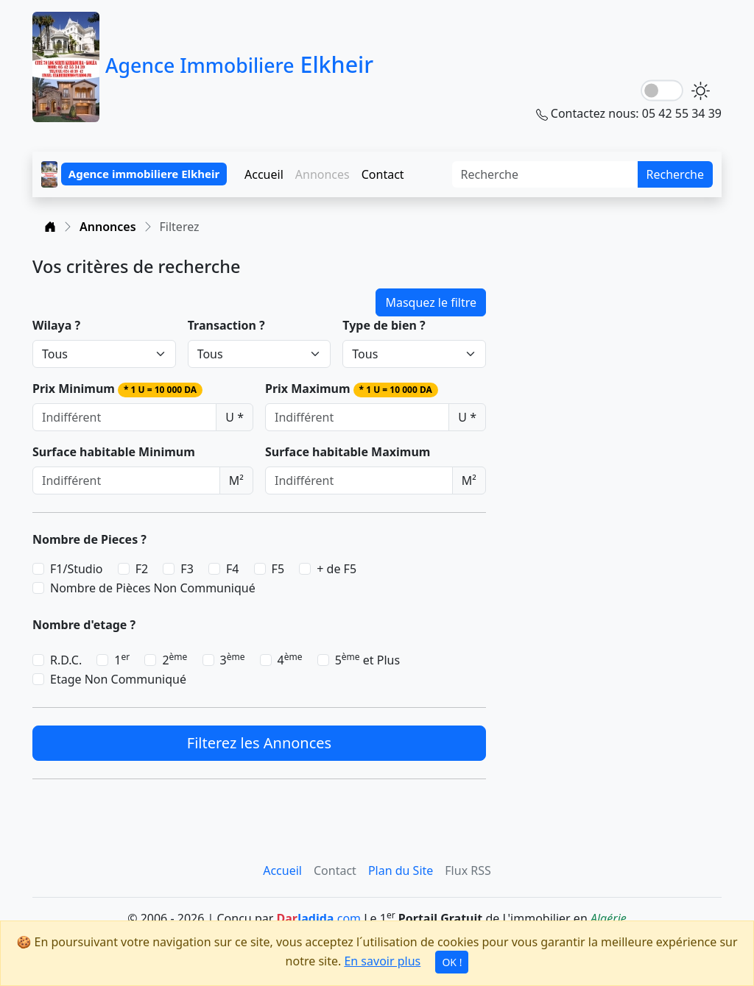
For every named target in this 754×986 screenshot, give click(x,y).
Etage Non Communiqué (118, 679)
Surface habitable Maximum (347, 452)
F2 (141, 569)
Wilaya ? (56, 325)
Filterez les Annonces (259, 743)
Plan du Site (400, 870)
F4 (232, 569)
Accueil (263, 174)
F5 (278, 569)
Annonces (108, 227)
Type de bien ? (383, 325)
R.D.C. (66, 660)
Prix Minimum (117, 388)
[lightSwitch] (662, 91)
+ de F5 (336, 569)
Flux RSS (467, 870)
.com (318, 918)
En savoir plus (382, 961)
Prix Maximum (351, 388)
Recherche (675, 174)
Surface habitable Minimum (113, 452)
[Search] (545, 174)
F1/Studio (76, 569)
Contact (383, 174)
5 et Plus (367, 659)
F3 (186, 569)
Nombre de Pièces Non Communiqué (153, 588)
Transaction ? (226, 325)
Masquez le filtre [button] (430, 302)
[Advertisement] (613, 348)
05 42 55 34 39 (682, 113)
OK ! (452, 962)
